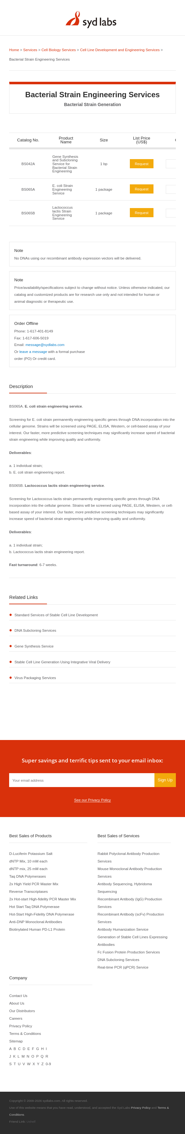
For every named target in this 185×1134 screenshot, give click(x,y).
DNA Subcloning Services (35, 630)
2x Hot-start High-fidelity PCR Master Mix (42, 899)
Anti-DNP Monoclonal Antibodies (35, 922)
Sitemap (16, 1041)
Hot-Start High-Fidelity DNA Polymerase (41, 914)
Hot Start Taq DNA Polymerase (34, 906)
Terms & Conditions (25, 1033)
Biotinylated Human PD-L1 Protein (37, 929)
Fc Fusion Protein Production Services (128, 952)
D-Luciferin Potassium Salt (30, 853)
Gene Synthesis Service (34, 646)
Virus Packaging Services (35, 678)
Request (141, 164)
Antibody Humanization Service (122, 929)
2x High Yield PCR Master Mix (33, 884)
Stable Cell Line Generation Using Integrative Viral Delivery (62, 662)
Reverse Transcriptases (28, 891)
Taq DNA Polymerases (27, 876)
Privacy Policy (20, 1026)
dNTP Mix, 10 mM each (28, 861)
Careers (15, 1018)
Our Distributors (22, 1011)
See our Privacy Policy (92, 800)
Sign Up (165, 780)
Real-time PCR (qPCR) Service (122, 967)
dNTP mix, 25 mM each (28, 869)
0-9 (48, 1064)
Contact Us (18, 996)
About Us (16, 1003)
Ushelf (30, 1121)
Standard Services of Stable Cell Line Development (56, 615)
